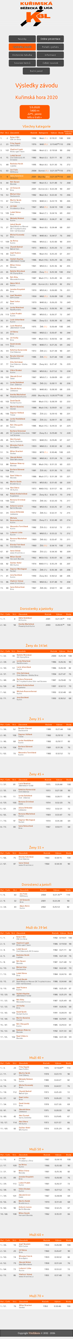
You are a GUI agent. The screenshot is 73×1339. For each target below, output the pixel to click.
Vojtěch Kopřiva (17, 259)
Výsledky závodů (22, 47)
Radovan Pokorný (18, 463)
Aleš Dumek (15, 439)
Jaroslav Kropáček (18, 289)
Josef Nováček (17, 295)
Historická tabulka (22, 55)
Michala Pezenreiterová (17, 519)
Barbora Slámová (18, 469)
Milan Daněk (15, 559)
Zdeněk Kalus (16, 388)
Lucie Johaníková (18, 319)
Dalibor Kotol (16, 565)
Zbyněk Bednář (17, 247)
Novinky (22, 38)
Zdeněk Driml (16, 376)
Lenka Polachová (18, 307)
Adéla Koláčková (18, 176)
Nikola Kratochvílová (19, 493)
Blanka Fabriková (18, 547)
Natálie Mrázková (18, 271)
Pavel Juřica (15, 301)
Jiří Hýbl (14, 206)
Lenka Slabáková (18, 382)
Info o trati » (34, 117)
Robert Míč (15, 137)
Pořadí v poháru (50, 47)
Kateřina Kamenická (19, 350)
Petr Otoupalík (17, 425)
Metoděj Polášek (18, 218)
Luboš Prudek (16, 313)
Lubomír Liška (16, 535)
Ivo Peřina (14, 240)
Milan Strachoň (17, 451)
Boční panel (36, 71)
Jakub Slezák (16, 224)
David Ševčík (16, 400)
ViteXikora (34, 1335)
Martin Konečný (17, 406)
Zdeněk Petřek (17, 457)
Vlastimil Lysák (16, 149)
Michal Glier (15, 194)
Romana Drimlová (18, 500)
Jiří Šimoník (15, 188)
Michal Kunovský (17, 234)
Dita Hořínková (17, 362)
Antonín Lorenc (17, 506)
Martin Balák (16, 481)
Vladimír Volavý (17, 583)
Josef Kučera (16, 253)
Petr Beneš (15, 182)
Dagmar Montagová (19, 571)
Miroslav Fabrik (17, 445)
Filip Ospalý (15, 143)
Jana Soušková (17, 577)
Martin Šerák (16, 200)
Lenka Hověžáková (18, 419)
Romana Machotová (19, 541)
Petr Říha (14, 277)
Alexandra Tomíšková (15, 527)
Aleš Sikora (15, 487)
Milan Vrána (15, 265)
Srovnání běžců (22, 63)
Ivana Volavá (15, 553)
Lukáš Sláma (15, 212)
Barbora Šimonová (18, 431)
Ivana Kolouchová (18, 589)
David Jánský (16, 344)
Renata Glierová (17, 356)
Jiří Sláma (14, 331)
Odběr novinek (50, 63)
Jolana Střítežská (18, 512)
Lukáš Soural (16, 155)
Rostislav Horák (17, 163)
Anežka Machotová (19, 394)
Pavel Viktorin (16, 475)
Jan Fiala (14, 169)
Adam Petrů (15, 283)
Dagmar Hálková (17, 412)
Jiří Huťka (14, 338)
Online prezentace (51, 38)
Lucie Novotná (17, 325)
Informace (50, 55)
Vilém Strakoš (16, 370)
